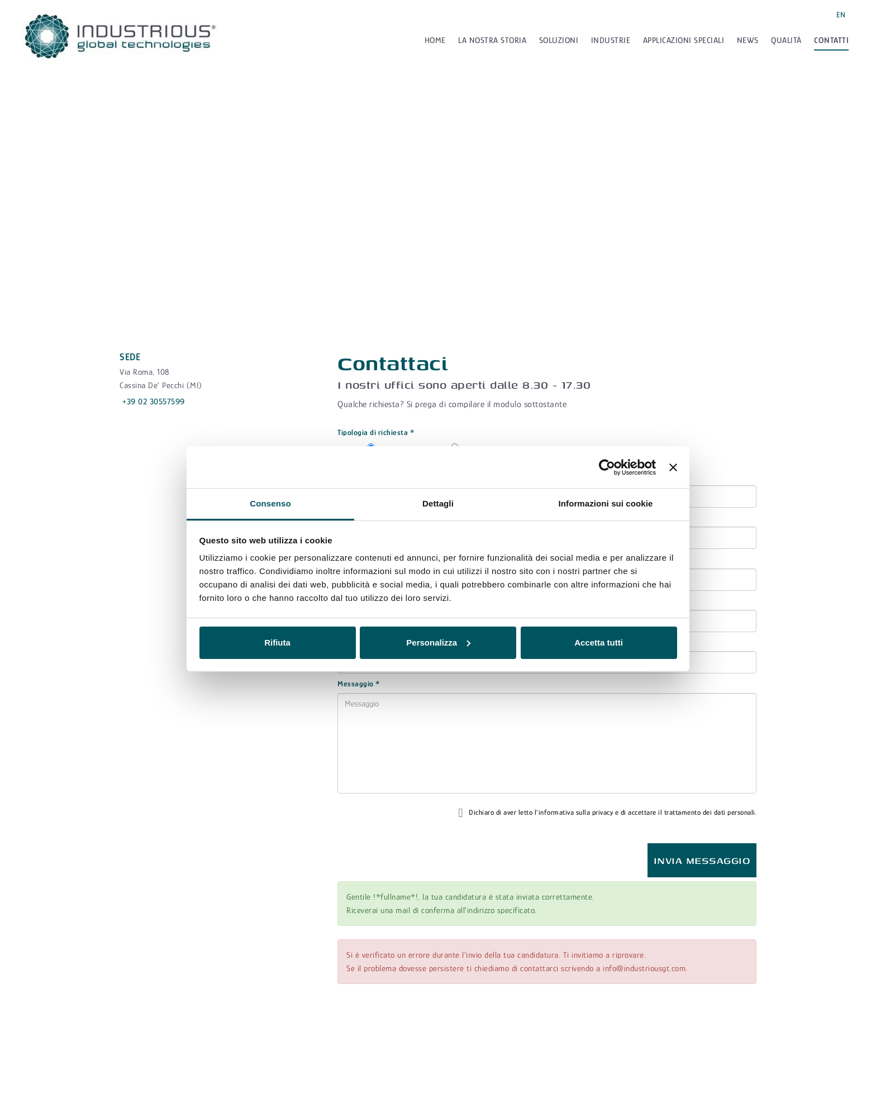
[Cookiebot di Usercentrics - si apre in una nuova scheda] (607, 467)
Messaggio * (358, 683)
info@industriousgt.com (644, 968)
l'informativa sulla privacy (574, 812)
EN (840, 14)
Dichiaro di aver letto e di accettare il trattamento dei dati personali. (607, 813)
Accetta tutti (598, 642)
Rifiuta (277, 642)
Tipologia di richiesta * (376, 432)
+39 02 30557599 (153, 401)
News (748, 40)
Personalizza (438, 642)
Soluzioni (559, 40)
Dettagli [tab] (438, 503)
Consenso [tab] (270, 503)
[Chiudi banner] (673, 467)
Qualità (786, 40)
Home (435, 40)
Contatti (831, 40)
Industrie (611, 40)
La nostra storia (492, 40)
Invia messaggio (702, 860)
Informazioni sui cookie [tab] (606, 503)
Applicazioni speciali (684, 40)
